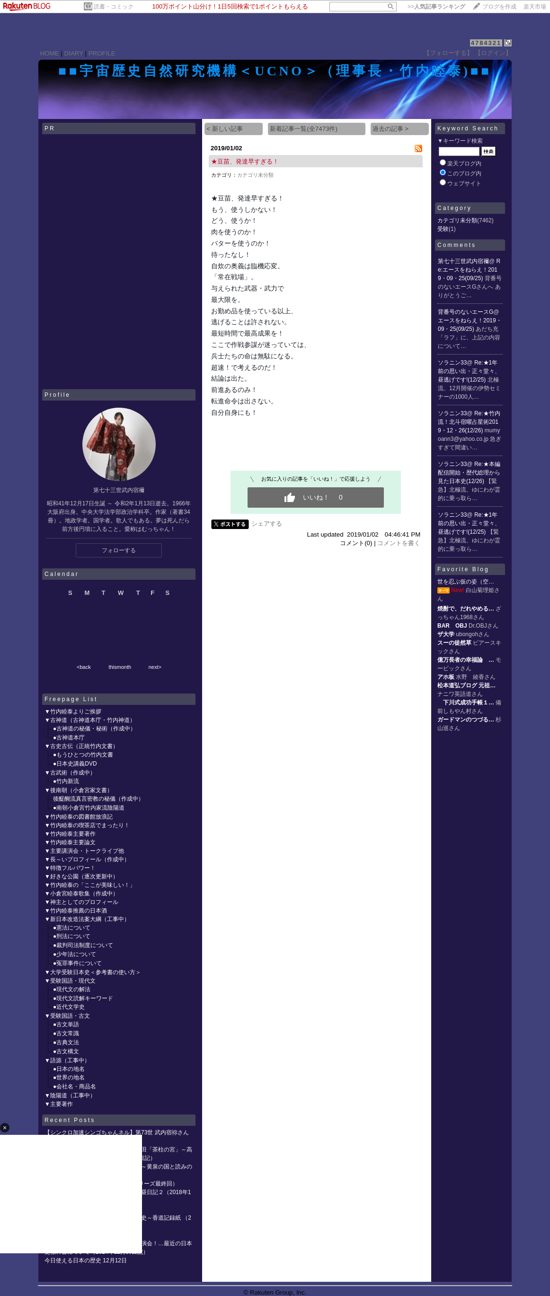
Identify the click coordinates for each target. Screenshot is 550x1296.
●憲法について (71, 927)
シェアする (266, 523)
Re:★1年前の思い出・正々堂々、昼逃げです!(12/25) (469, 371)
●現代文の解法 (71, 989)
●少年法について (74, 954)
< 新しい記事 (224, 128)
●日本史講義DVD (75, 763)
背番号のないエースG (465, 312)
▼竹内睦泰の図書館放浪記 (78, 816)
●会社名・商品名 (74, 1086)
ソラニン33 (452, 362)
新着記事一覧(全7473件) (303, 128)
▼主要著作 (58, 1104)
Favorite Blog (463, 569)
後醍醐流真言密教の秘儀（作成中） (98, 798)
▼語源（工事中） (67, 1060)
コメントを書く (398, 543)
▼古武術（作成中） (70, 772)
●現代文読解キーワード (83, 998)
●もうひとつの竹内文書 (83, 754)
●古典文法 (66, 1042)
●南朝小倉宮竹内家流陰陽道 (88, 807)
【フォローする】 (448, 52)
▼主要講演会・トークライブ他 (84, 851)
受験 (443, 229)
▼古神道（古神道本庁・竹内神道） (89, 720)
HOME (49, 53)
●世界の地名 (69, 1077)
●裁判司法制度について (83, 945)
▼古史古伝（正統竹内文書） (81, 746)
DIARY (73, 53)
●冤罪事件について (77, 963)
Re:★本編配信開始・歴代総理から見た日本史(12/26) (469, 472)
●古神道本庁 (69, 737)
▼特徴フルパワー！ (70, 868)
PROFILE (102, 53)
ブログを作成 (499, 6)
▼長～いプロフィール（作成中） (87, 859)
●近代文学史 (69, 1007)
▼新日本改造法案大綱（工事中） (87, 919)
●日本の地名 (69, 1069)
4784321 (486, 42)
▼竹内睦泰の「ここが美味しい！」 (89, 885)
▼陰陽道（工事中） (70, 1095)
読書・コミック (113, 6)
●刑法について (71, 936)
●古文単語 (66, 1024)
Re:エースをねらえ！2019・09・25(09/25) (469, 270)
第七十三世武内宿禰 (463, 261)
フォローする (119, 550)
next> (155, 667)
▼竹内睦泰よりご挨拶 (72, 711)
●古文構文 (66, 1051)
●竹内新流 (66, 781)
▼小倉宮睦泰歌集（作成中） (81, 893)
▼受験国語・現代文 (70, 980)
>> (436, 6)
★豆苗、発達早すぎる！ (245, 161)
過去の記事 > (391, 128)
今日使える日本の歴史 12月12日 (85, 1260)
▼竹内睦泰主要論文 (70, 842)
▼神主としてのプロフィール (81, 902)
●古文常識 (66, 1033)
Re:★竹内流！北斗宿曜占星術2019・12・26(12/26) (469, 422)
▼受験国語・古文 (67, 1016)
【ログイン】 (493, 52)
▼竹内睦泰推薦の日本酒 (75, 910)
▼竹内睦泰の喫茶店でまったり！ (87, 825)
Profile (57, 395)
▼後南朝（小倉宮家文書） (78, 790)
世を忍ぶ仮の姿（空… (465, 581)
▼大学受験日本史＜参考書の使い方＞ (92, 972)
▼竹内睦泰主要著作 (70, 834)
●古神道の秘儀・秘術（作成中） (94, 728)
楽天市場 (534, 6)
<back (84, 667)
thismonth (119, 667)
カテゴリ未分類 (255, 175)
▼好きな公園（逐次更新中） (81, 876)
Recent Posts (69, 1120)
